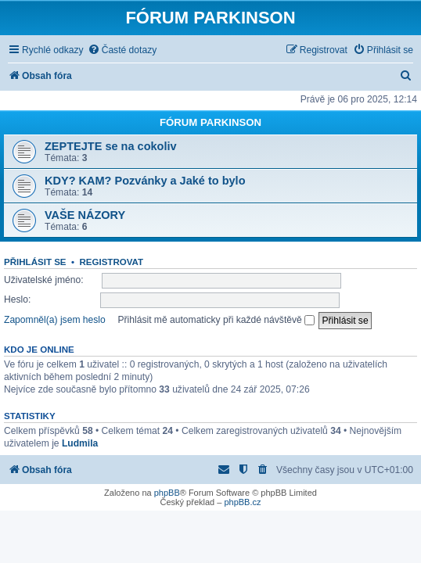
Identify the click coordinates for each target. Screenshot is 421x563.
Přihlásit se (35, 262)
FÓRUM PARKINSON (210, 122)
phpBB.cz (242, 502)
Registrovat (111, 262)
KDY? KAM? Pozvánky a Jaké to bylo (145, 180)
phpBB (167, 492)
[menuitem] (122, 50)
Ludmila (80, 443)
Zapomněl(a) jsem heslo (55, 319)
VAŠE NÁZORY (85, 215)
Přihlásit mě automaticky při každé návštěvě (216, 319)
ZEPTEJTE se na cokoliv (111, 146)
